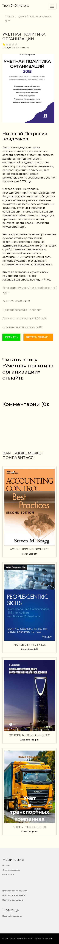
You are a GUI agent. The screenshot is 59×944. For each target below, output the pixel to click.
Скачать (11, 337)
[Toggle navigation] (52, 6)
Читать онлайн (38, 337)
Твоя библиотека (15, 5)
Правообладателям (12, 916)
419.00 (36, 318)
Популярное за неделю (14, 895)
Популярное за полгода (14, 891)
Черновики (8, 874)
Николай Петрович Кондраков (24, 136)
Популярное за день (12, 900)
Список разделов (11, 870)
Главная (9, 16)
